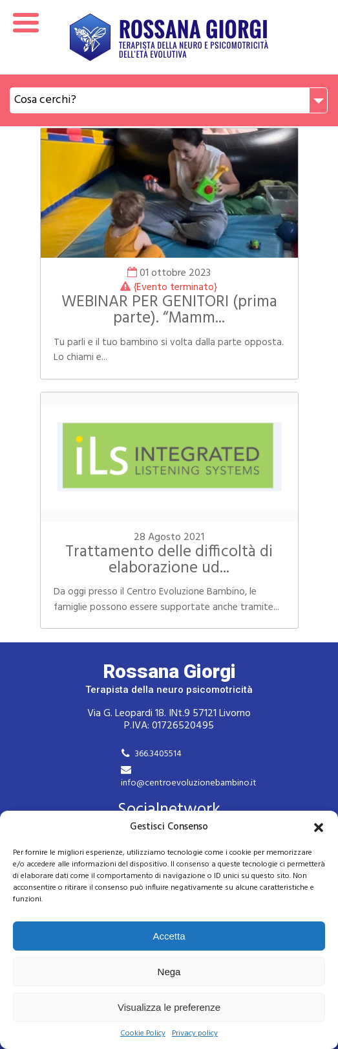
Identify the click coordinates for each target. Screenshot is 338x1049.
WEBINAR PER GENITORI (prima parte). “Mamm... (169, 310)
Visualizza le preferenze (169, 1007)
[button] (318, 827)
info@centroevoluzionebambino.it (189, 783)
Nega (169, 971)
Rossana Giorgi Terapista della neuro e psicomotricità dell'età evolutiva (169, 37)
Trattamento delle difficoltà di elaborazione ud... (169, 560)
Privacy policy (195, 1033)
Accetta (169, 936)
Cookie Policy (142, 1033)
